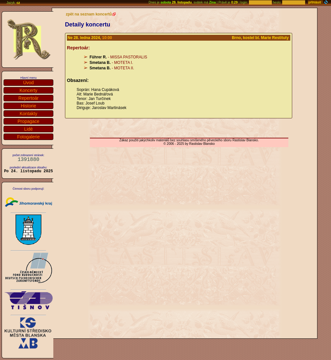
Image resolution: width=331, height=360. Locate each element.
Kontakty (28, 113)
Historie (28, 105)
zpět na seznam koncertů (89, 14)
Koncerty (28, 90)
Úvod (28, 82)
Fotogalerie (28, 136)
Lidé (28, 129)
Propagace (28, 121)
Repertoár (28, 98)
